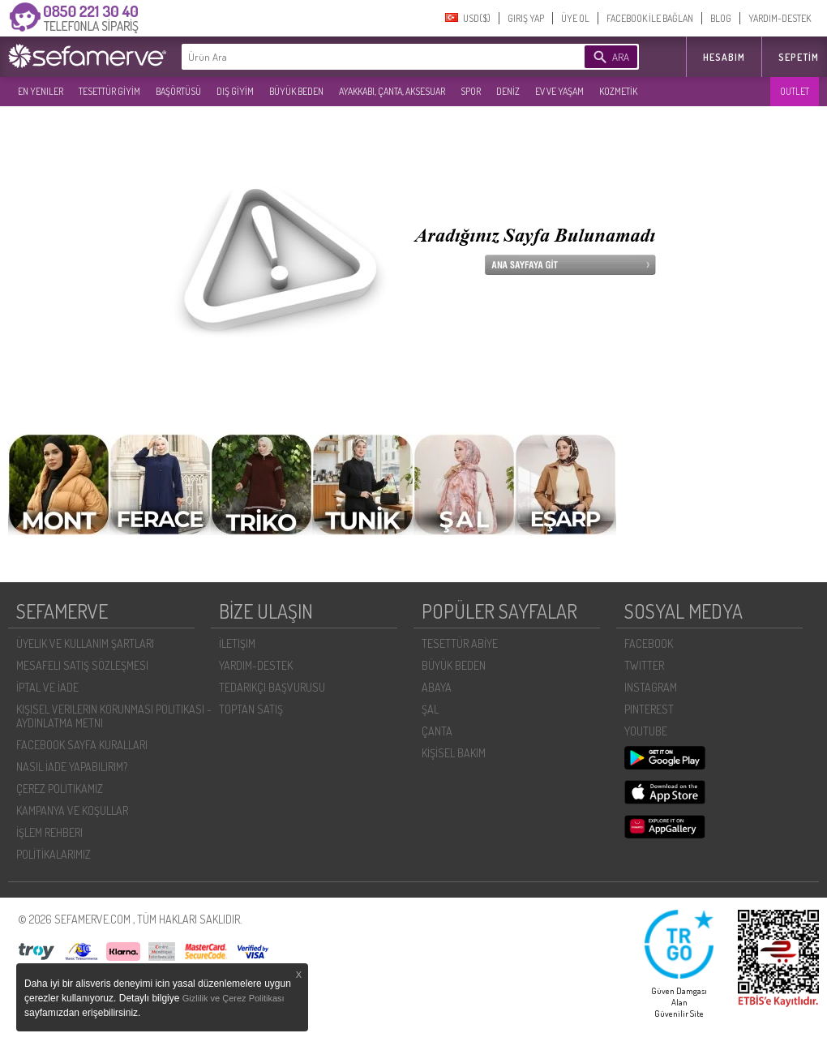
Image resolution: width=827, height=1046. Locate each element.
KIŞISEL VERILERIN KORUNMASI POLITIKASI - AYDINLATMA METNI (114, 716)
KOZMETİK (618, 91)
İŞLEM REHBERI (49, 832)
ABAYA (437, 687)
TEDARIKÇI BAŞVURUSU (272, 687)
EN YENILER (40, 91)
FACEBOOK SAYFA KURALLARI (82, 745)
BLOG (720, 18)
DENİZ (508, 91)
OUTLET (794, 91)
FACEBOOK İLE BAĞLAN (649, 18)
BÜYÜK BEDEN (296, 91)
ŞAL (430, 709)
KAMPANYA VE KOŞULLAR (72, 810)
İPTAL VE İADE (47, 687)
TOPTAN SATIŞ (251, 709)
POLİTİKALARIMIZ (53, 854)
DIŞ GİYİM (235, 91)
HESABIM (724, 57)
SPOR (471, 91)
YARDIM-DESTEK (779, 18)
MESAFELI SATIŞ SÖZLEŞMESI (82, 665)
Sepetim (798, 57)
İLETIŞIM (237, 643)
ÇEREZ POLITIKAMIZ (59, 788)
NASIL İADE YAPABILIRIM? (71, 767)
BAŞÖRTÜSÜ (178, 91)
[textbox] (358, 57)
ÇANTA (437, 731)
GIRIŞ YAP (526, 18)
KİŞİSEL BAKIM (454, 753)
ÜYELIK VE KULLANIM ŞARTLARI (85, 643)
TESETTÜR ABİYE (460, 643)
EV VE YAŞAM (559, 91)
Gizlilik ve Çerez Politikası (233, 998)
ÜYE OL (575, 18)
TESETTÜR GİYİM (109, 91)
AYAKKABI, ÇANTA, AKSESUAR (392, 91)
